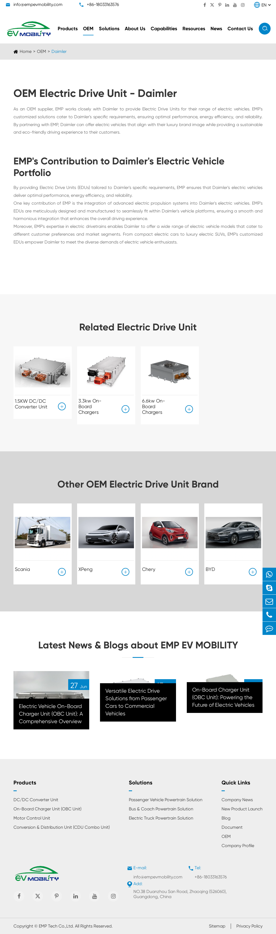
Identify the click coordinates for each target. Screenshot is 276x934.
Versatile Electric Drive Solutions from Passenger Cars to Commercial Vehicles (136, 702)
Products (68, 29)
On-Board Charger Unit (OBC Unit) (47, 808)
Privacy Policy (249, 926)
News (216, 29)
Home (26, 51)
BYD (210, 569)
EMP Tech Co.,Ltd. (56, 926)
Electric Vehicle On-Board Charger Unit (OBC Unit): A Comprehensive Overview (51, 714)
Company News (237, 799)
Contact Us (240, 29)
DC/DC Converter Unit (35, 799)
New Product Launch (242, 808)
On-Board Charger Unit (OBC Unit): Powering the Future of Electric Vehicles (223, 697)
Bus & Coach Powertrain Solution (161, 808)
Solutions (109, 29)
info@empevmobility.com (38, 4)
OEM (88, 29)
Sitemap (217, 926)
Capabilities (164, 29)
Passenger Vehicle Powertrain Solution (165, 799)
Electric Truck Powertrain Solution (161, 818)
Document (232, 827)
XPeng (85, 569)
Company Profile (238, 845)
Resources (193, 29)
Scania (22, 569)
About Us (135, 29)
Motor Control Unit (31, 818)
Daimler (59, 51)
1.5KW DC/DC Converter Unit (31, 404)
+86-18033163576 (103, 4)
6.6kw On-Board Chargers (153, 406)
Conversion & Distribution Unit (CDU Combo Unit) (61, 827)
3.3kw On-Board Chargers (89, 406)
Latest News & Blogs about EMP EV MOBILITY (138, 645)
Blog (226, 818)
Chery (148, 569)
